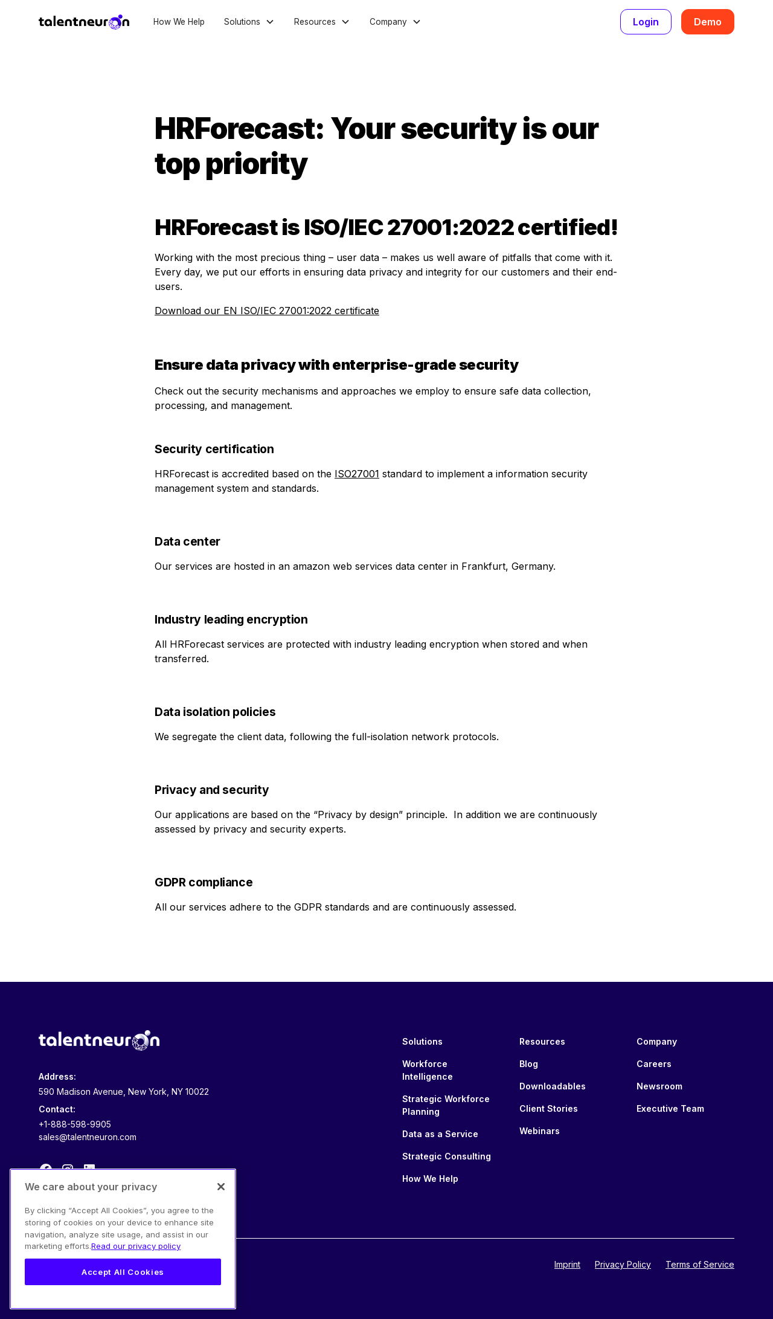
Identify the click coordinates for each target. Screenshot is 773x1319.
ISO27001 (357, 474)
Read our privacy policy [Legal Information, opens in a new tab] (136, 1246)
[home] (84, 22)
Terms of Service (700, 1264)
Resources (542, 1041)
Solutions (422, 1041)
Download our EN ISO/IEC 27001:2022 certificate (267, 311)
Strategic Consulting (446, 1156)
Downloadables (552, 1086)
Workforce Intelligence (427, 1070)
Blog (528, 1064)
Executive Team (670, 1108)
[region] (123, 1239)
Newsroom (659, 1086)
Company (657, 1041)
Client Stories (548, 1108)
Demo (708, 22)
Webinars (539, 1131)
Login (646, 22)
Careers (654, 1064)
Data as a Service (440, 1134)
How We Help (179, 22)
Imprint (567, 1264)
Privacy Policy (623, 1264)
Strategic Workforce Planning (446, 1105)
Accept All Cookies (123, 1272)
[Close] (221, 1186)
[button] (249, 21)
